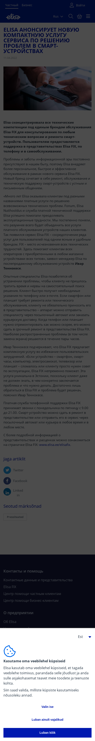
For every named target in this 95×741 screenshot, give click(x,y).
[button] (83, 637)
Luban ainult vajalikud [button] (47, 719)
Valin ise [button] (47, 706)
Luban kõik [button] (48, 732)
